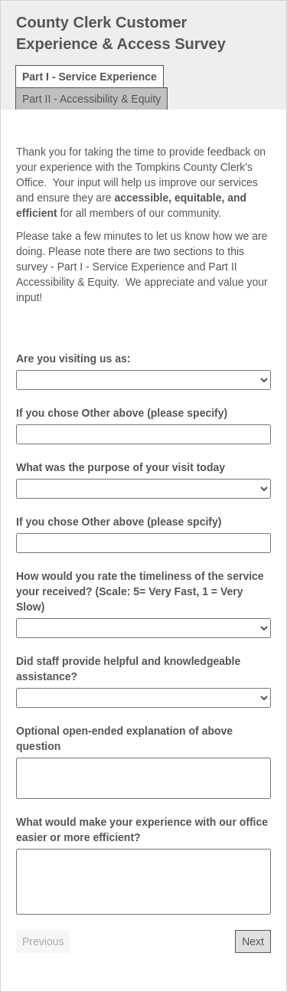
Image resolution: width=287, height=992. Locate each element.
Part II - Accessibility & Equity (91, 99)
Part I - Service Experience (89, 76)
